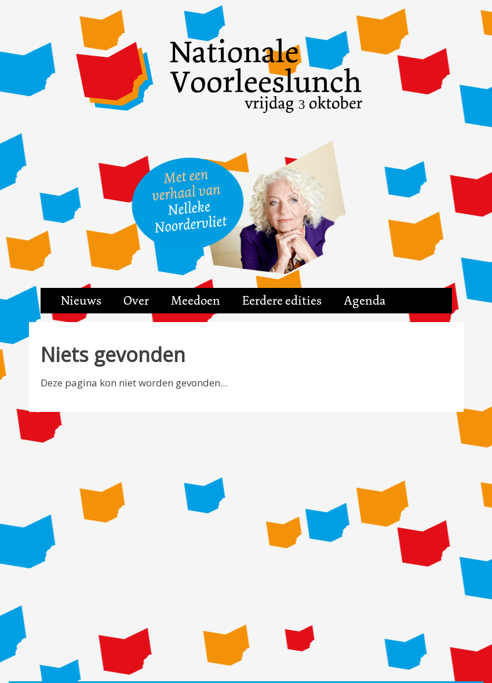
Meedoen (195, 300)
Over (136, 300)
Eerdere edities (282, 300)
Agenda (364, 300)
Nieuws (81, 300)
